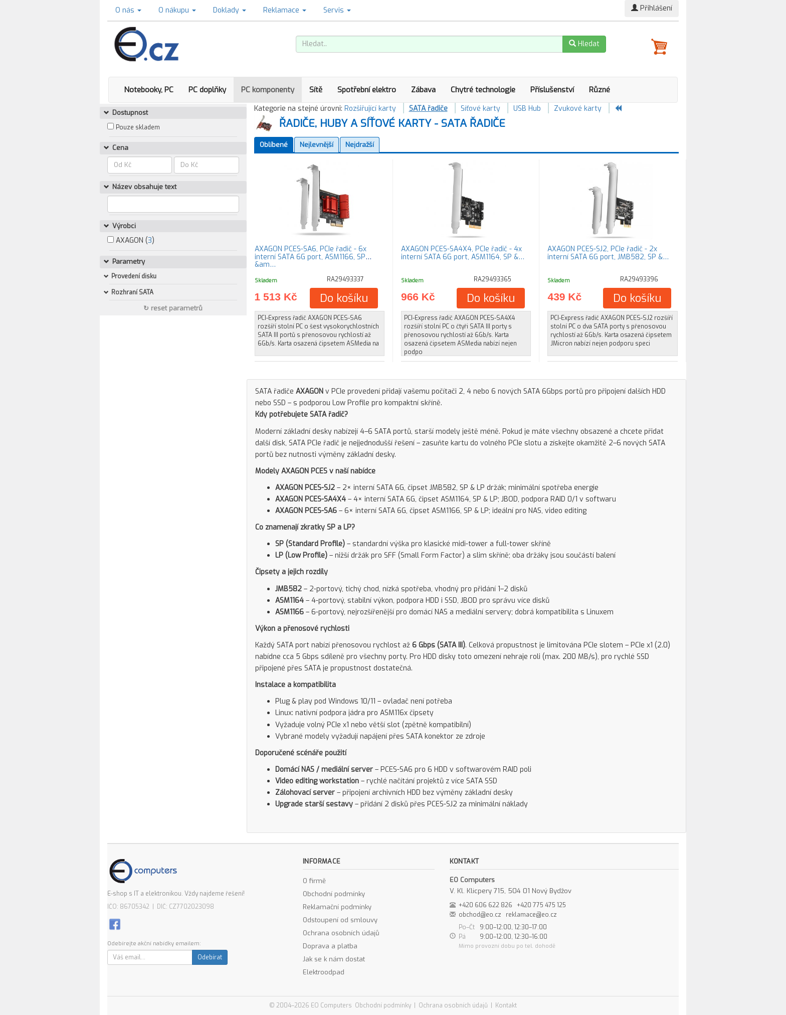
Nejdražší (359, 144)
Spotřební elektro (366, 90)
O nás (128, 10)
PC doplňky (207, 90)
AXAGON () (130, 240)
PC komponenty (267, 90)
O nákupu (177, 10)
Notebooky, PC (148, 90)
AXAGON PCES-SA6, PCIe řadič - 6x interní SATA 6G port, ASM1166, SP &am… (310, 256)
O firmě (314, 881)
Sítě (315, 90)
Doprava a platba (330, 946)
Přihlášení (651, 8)
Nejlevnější (316, 144)
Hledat (584, 44)
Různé (599, 90)
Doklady (229, 10)
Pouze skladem (138, 127)
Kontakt (506, 1005)
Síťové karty (480, 108)
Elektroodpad (323, 972)
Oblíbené (274, 144)
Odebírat (210, 957)
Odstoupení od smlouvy (340, 920)
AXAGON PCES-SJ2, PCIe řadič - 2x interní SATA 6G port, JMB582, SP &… (608, 252)
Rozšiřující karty (370, 108)
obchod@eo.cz (480, 915)
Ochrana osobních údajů (341, 933)
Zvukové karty (578, 108)
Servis (337, 10)
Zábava (423, 90)
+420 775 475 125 (541, 905)
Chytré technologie (483, 90)
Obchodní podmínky (334, 894)
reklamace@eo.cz (531, 915)
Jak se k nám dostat (334, 959)
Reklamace (284, 10)
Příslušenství (552, 90)
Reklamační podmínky (337, 907)
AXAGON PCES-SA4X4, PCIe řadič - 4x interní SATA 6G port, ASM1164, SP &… (462, 252)
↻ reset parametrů (173, 308)
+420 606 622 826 (485, 905)
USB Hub (527, 108)
